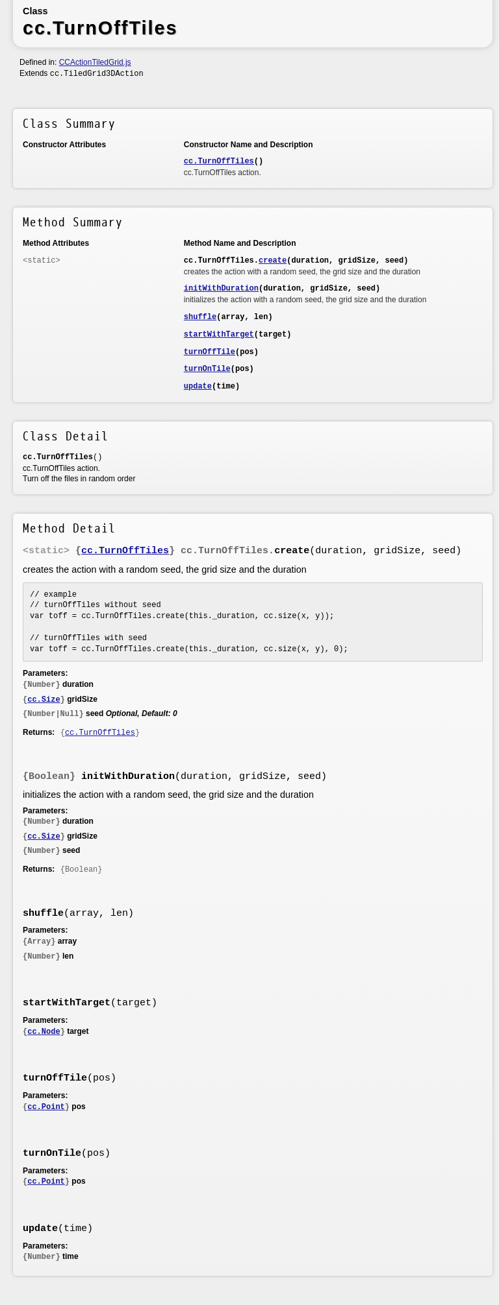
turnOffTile (209, 352)
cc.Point (46, 1107)
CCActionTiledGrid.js (95, 62)
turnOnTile (207, 369)
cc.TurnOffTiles (219, 161)
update (198, 386)
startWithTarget (219, 334)
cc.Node (43, 1031)
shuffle (200, 317)
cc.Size (43, 699)
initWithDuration (221, 288)
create (273, 260)
